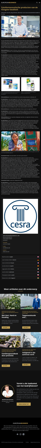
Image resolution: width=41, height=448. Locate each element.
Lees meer (6, 327)
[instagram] (20, 434)
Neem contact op (24, 404)
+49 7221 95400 (6, 244)
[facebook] (17, 434)
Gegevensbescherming (35, 442)
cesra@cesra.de (6, 247)
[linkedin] (23, 434)
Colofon (27, 442)
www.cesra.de (6, 251)
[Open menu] (39, 2)
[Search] (37, 2)
